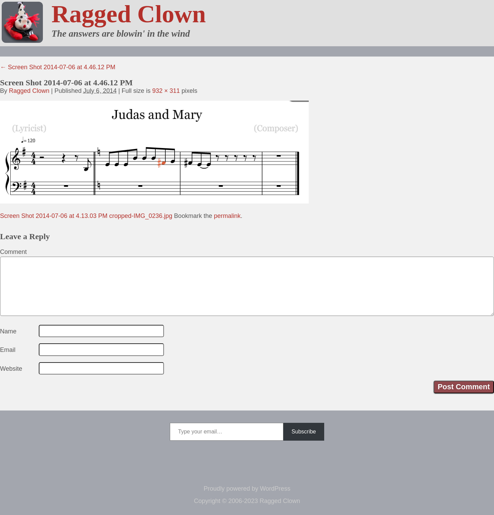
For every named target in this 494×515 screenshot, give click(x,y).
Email (7, 349)
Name (8, 331)
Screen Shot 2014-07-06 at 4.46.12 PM (57, 67)
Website (11, 368)
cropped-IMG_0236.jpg (140, 215)
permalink (227, 215)
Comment (13, 251)
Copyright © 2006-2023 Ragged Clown (247, 501)
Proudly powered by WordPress (247, 488)
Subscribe (304, 431)
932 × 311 (166, 90)
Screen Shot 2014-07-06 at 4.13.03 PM (53, 215)
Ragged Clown (128, 14)
